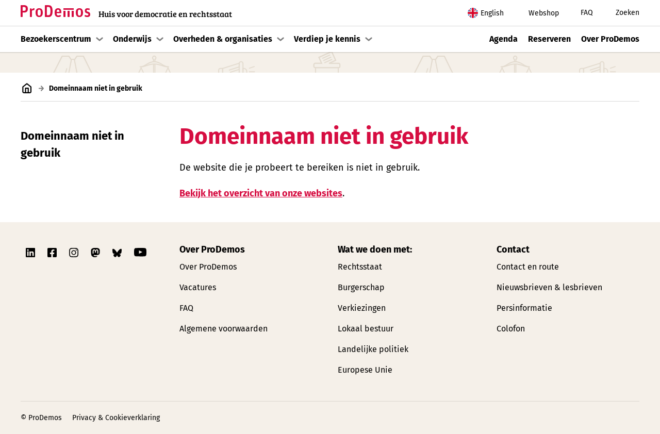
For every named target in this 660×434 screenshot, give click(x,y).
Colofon (511, 328)
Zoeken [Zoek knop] (620, 13)
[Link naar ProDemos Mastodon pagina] (96, 252)
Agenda (503, 39)
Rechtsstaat (360, 267)
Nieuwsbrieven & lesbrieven (549, 287)
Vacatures (197, 287)
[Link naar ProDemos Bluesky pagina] (118, 252)
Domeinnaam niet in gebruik (72, 144)
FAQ (580, 13)
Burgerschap (361, 287)
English (486, 13)
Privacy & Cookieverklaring (116, 417)
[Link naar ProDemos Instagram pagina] (75, 252)
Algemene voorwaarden (223, 328)
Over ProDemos (610, 39)
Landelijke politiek (373, 349)
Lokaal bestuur (365, 328)
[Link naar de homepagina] (126, 13)
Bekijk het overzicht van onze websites (260, 192)
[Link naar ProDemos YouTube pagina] (140, 252)
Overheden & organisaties (222, 39)
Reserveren (549, 39)
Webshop (535, 13)
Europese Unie (365, 370)
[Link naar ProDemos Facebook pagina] (53, 252)
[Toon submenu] (99, 39)
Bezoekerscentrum (56, 39)
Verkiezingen (362, 308)
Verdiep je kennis (327, 39)
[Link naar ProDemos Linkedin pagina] (31, 252)
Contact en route (528, 267)
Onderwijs (132, 39)
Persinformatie (524, 308)
